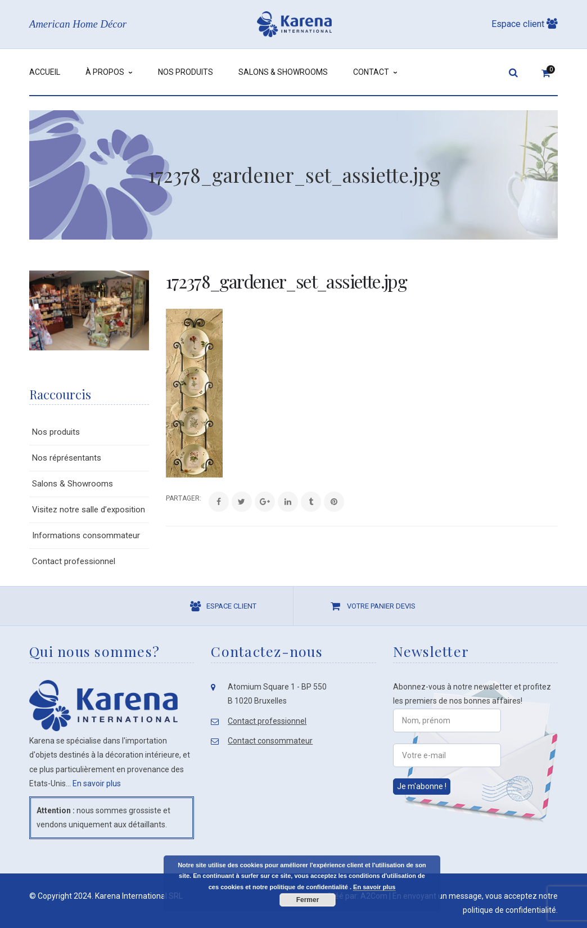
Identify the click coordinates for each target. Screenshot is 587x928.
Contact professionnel (73, 561)
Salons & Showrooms (72, 484)
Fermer (307, 900)
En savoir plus (97, 783)
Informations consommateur (86, 535)
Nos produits (56, 432)
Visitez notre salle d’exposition (88, 509)
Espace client (524, 24)
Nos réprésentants (66, 458)
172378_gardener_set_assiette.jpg (286, 281)
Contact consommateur (270, 740)
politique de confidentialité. (510, 910)
